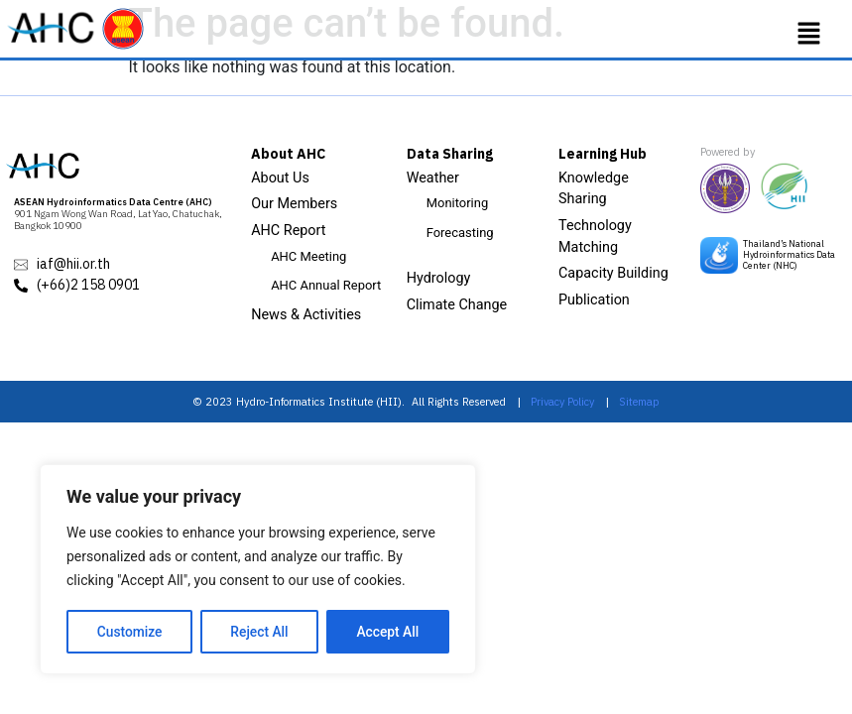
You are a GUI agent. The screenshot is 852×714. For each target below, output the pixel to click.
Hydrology (439, 278)
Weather (433, 178)
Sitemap (639, 402)
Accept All (388, 632)
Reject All (259, 632)
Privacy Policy (562, 402)
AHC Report (288, 230)
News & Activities (306, 314)
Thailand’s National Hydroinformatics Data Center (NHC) (789, 254)
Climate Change (457, 305)
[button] (809, 34)
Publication (594, 300)
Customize (129, 632)
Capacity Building (613, 273)
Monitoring (457, 202)
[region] (258, 570)
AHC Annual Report (326, 285)
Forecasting (460, 232)
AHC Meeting (308, 256)
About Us (280, 178)
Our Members (294, 203)
